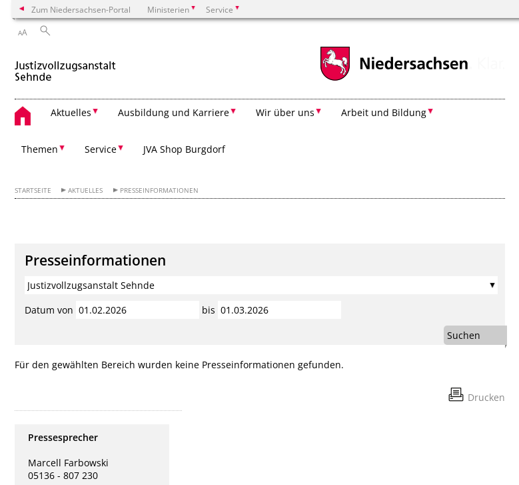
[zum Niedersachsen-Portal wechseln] (394, 79)
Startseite (33, 190)
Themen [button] (39, 149)
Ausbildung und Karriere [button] (173, 112)
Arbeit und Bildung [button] (383, 112)
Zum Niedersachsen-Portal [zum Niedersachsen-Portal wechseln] (81, 9)
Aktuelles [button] (71, 112)
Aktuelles (85, 190)
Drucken (486, 397)
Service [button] (101, 149)
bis (208, 310)
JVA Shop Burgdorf (184, 149)
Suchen (463, 335)
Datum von (49, 310)
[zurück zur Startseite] (66, 65)
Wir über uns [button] (285, 112)
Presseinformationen (159, 190)
